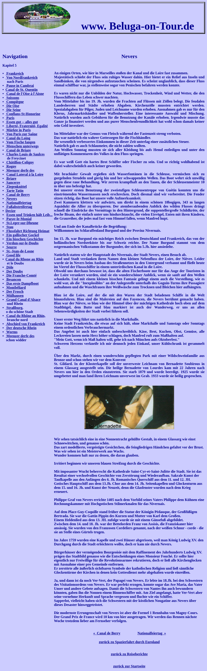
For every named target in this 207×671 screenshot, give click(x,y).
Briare (11, 178)
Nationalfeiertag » (152, 633)
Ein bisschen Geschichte (24, 239)
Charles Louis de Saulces (25, 154)
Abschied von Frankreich (25, 324)
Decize (10, 211)
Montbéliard (16, 287)
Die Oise (12, 106)
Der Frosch (15, 291)
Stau (9, 227)
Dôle (9, 267)
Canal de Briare (18, 150)
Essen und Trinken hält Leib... (29, 215)
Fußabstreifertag (19, 207)
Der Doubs (14, 271)
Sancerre (13, 182)
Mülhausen (15, 295)
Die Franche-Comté (21, 275)
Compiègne (15, 102)
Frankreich (15, 73)
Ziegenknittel (16, 186)
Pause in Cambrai (20, 85)
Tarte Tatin (15, 190)
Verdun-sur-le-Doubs (22, 243)
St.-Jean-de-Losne (20, 251)
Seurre (11, 247)
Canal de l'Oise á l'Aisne (25, 94)
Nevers (11, 199)
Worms (11, 332)
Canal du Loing (18, 138)
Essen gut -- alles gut (22, 122)
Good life (13, 255)
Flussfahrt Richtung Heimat (28, 231)
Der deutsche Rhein (21, 328)
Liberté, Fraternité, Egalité (27, 126)
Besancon (13, 279)
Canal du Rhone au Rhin (25, 259)
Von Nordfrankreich (22, 77)
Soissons (12, 98)
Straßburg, (14, 308)
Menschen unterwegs (22, 146)
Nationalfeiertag (18, 203)
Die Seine (13, 110)
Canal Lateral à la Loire (24, 174)
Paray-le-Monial (19, 219)
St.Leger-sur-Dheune (22, 223)
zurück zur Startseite (129, 666)
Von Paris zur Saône (21, 134)
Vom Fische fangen (20, 142)
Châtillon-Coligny (20, 162)
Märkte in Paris (18, 130)
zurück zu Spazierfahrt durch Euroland (129, 642)
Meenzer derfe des (20, 170)
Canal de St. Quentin (22, 90)
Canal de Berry (18, 195)
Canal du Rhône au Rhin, (25, 316)
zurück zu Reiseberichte (129, 654)
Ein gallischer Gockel (22, 235)
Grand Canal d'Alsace (23, 300)
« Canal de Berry (106, 633)
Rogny (11, 166)
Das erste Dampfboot (22, 283)
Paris (10, 118)
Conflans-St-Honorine (23, 114)
